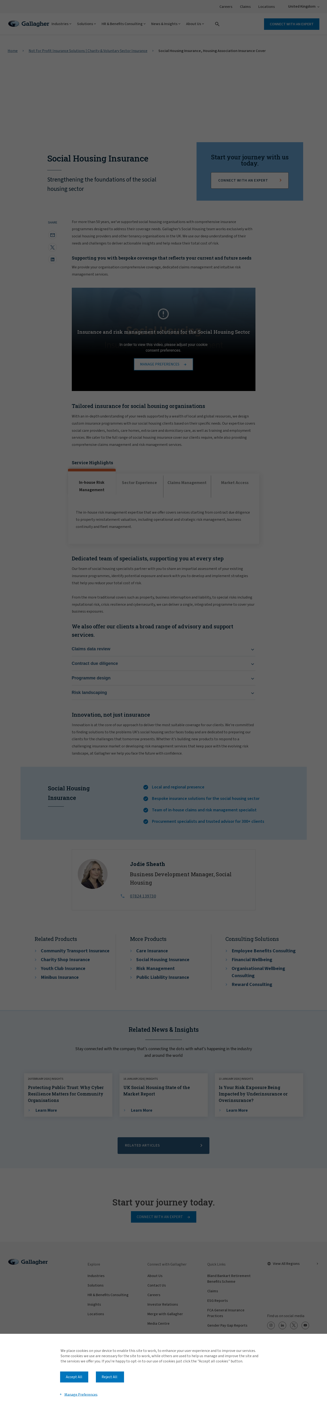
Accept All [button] (74, 1377)
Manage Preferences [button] (81, 1394)
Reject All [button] (109, 1377)
